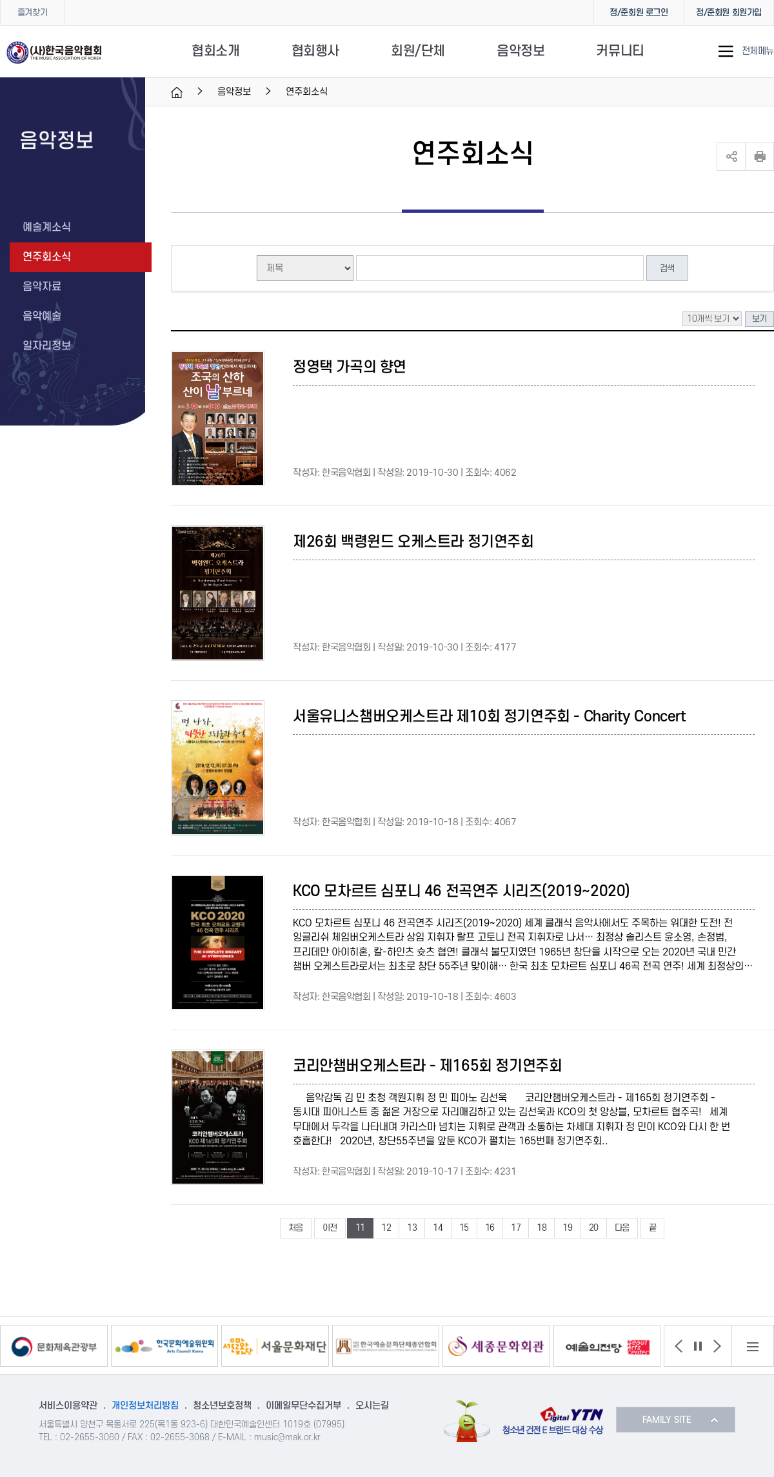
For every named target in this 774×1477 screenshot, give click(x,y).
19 (567, 1228)
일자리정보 (47, 346)
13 (412, 1228)
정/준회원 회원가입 (729, 12)
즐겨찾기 (32, 12)
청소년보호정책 (222, 1405)
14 (437, 1228)
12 (386, 1228)
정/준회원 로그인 (639, 12)
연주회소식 (47, 257)
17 (516, 1228)
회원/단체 (418, 51)
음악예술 (42, 316)
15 (464, 1228)
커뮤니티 (620, 51)
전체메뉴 (758, 51)
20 (594, 1228)
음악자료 (42, 287)
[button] (678, 1346)
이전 (329, 1228)
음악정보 (520, 51)
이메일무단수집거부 (303, 1405)
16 (490, 1228)
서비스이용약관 (68, 1405)
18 (541, 1228)
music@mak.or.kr (287, 1437)
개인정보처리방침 (145, 1405)
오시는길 (372, 1405)
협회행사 (315, 51)
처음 (295, 1228)
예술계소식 (47, 227)
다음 (622, 1228)
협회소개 (215, 51)
